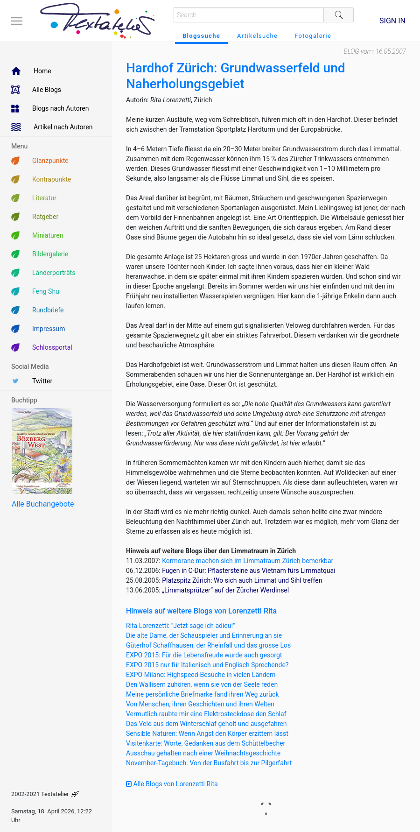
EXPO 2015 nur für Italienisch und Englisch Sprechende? (207, 665)
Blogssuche (201, 35)
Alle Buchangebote (43, 504)
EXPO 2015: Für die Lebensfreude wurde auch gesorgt (204, 655)
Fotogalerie (312, 35)
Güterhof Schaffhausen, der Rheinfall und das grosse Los (208, 645)
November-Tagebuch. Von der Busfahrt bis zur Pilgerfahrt (209, 763)
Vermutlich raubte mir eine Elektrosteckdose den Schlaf (206, 714)
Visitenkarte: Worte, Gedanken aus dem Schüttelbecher (205, 743)
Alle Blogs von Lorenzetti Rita (172, 784)
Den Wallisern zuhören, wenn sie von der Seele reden (202, 684)
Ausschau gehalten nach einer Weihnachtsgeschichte (203, 753)
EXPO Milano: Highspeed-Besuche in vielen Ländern (201, 674)
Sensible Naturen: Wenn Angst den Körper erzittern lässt (207, 733)
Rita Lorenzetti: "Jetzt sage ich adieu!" (180, 625)
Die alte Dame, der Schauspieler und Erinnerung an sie (204, 635)
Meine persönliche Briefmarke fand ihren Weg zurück (202, 694)
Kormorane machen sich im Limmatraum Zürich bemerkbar (247, 560)
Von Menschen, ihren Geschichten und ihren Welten (200, 704)
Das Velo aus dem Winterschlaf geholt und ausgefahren (206, 723)
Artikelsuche (257, 35)
